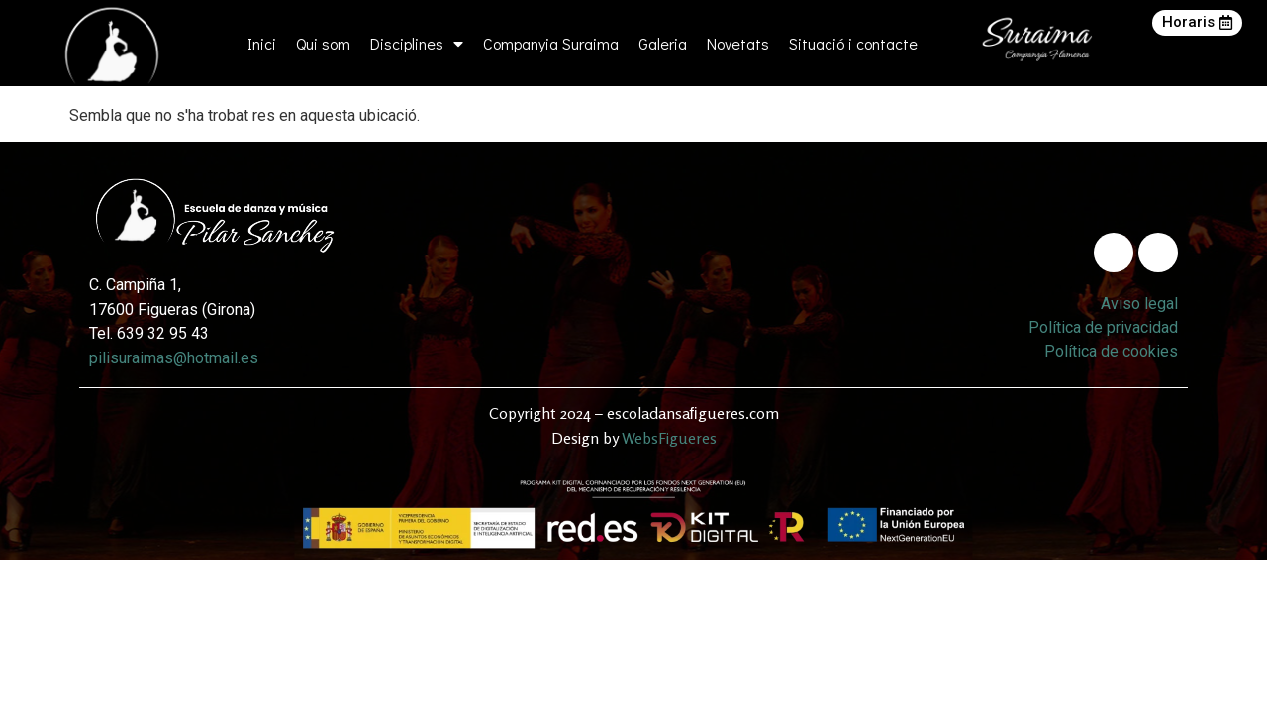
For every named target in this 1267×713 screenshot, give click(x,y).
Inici (261, 43)
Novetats (738, 43)
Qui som (323, 43)
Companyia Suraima (551, 43)
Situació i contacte (853, 43)
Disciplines (416, 43)
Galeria (662, 43)
